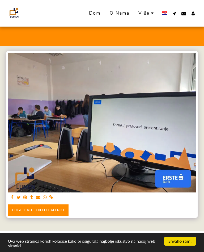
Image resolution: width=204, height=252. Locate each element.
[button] (174, 13)
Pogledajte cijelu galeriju (38, 210)
